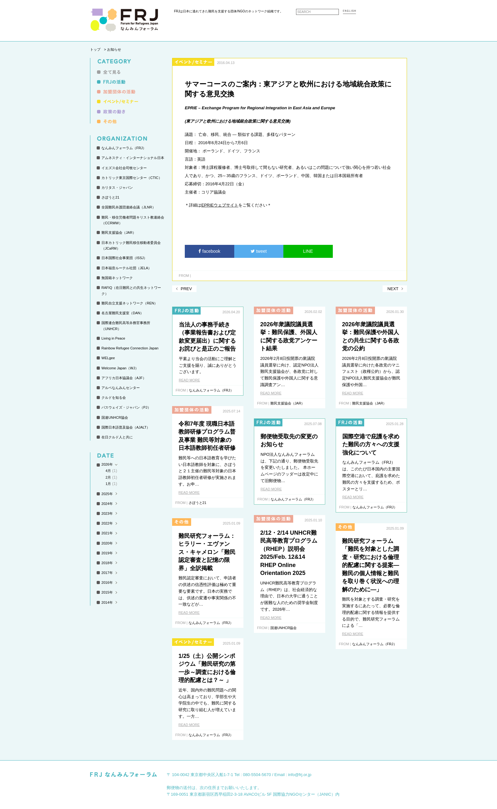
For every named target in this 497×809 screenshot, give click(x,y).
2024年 (107, 504)
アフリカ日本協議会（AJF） (123, 378)
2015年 (107, 592)
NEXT (392, 288)
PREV (186, 288)
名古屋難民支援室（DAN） (122, 313)
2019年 (107, 553)
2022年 (107, 523)
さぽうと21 (110, 197)
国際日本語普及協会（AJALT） (125, 427)
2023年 (107, 513)
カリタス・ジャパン (117, 187)
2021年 (107, 533)
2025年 (107, 494)
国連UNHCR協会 (114, 417)
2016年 (107, 582)
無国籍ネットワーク (117, 278)
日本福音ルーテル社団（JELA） (126, 268)
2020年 (107, 543)
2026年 (107, 464)
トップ (95, 49)
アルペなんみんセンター (120, 388)
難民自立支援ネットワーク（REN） (129, 303)
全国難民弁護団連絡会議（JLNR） (128, 207)
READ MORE (189, 380)
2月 (108, 477)
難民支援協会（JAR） (118, 232)
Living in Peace (113, 338)
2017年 (107, 573)
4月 (108, 471)
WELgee (108, 358)
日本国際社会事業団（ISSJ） (124, 258)
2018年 (107, 563)
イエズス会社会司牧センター (124, 168)
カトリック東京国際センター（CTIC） (131, 178)
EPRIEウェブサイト (219, 205)
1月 (108, 484)
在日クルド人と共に (117, 437)
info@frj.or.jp (299, 774)
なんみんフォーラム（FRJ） (123, 148)
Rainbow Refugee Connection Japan (129, 348)
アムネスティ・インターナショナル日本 (132, 158)
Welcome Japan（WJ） (120, 368)
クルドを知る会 (113, 397)
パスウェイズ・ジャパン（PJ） (126, 407)
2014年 (107, 602)
